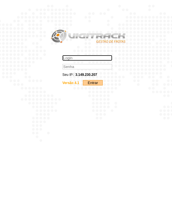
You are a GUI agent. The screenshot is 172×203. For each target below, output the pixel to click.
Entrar (93, 83)
